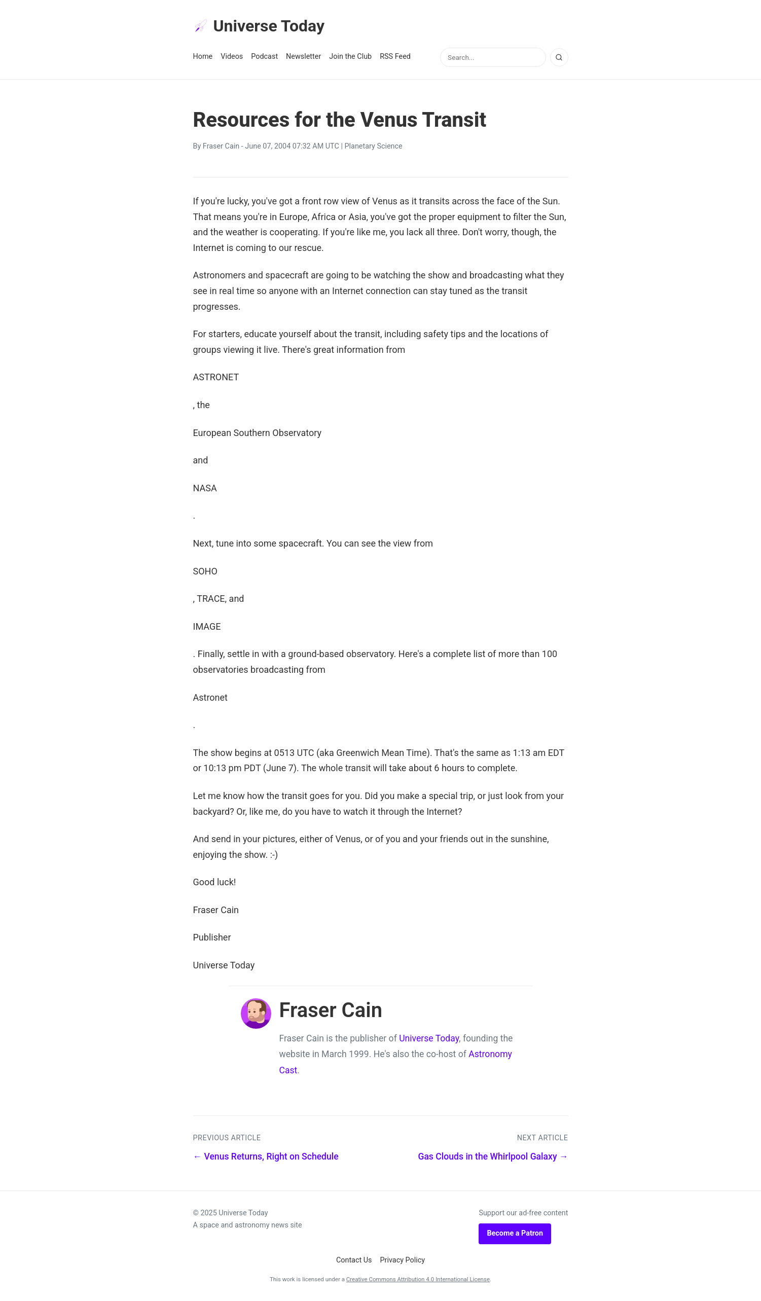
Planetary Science (374, 146)
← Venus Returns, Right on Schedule (266, 1156)
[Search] (559, 57)
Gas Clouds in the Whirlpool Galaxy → (493, 1156)
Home (203, 56)
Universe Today (259, 25)
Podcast (264, 56)
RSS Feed (395, 56)
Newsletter (303, 56)
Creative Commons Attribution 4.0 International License (418, 1279)
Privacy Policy (402, 1260)
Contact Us (354, 1260)
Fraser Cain (221, 146)
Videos (232, 56)
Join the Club (350, 56)
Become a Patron (515, 1233)
